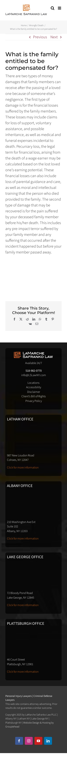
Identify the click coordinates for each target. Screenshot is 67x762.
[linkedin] (48, 741)
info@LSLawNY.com (33, 375)
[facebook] (19, 741)
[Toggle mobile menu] (60, 8)
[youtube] (38, 741)
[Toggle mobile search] (52, 8)
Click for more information (23, 467)
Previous (40, 37)
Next (54, 37)
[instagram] (29, 741)
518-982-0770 (34, 371)
